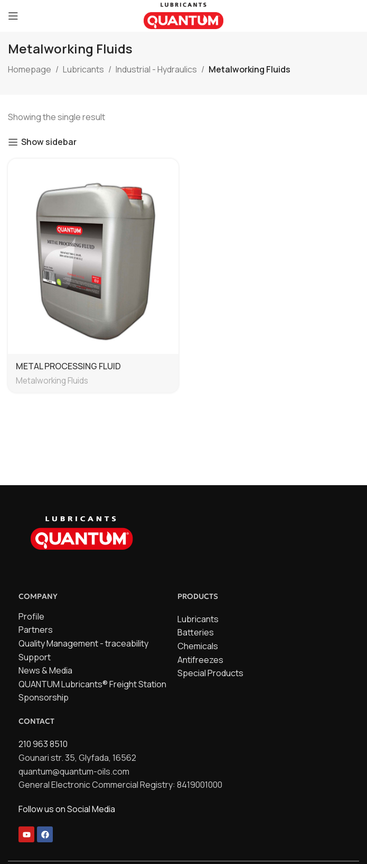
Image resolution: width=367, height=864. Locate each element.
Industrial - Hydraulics (156, 69)
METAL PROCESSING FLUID (68, 366)
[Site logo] (183, 15)
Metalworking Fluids (52, 380)
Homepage (29, 69)
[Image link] (81, 531)
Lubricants (83, 69)
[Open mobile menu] (13, 15)
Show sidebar (49, 142)
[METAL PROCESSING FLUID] (93, 256)
